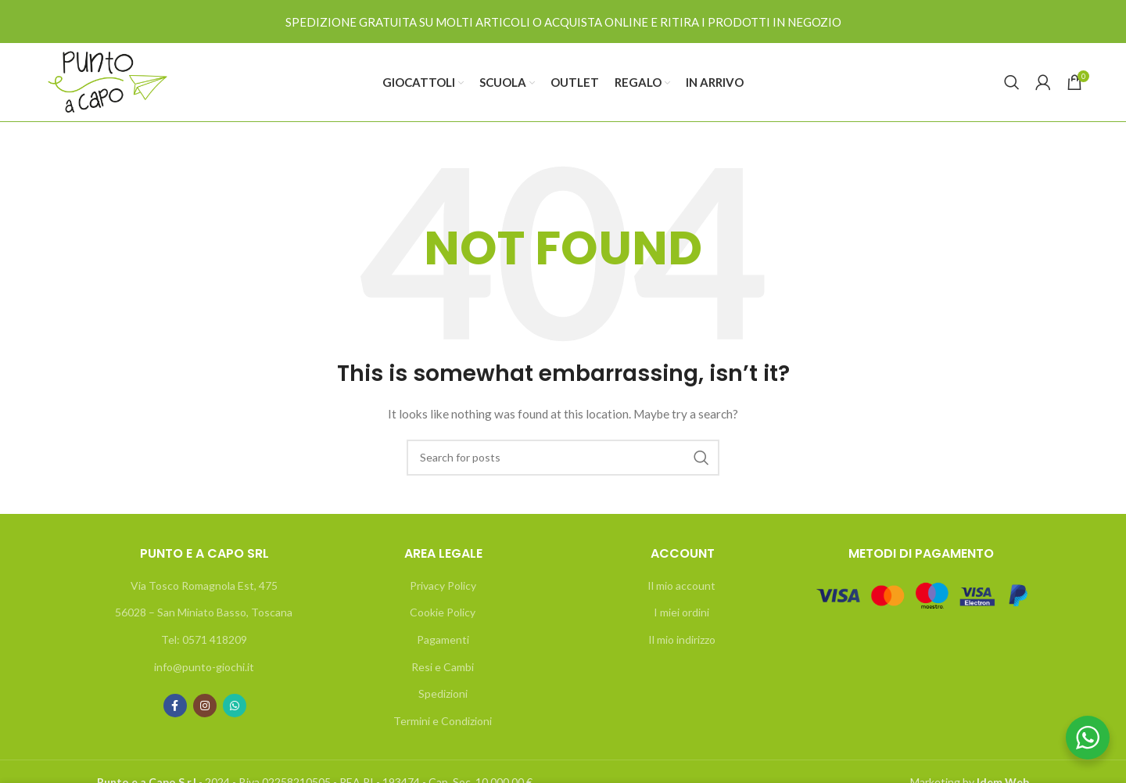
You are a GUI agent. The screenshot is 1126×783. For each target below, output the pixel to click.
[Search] (1011, 82)
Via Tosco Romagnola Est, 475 (204, 585)
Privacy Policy (443, 585)
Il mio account (681, 585)
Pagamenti (443, 639)
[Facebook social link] (175, 705)
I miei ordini (681, 612)
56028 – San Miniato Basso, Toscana (203, 612)
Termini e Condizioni (442, 720)
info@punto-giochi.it (204, 666)
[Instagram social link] (205, 705)
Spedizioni (443, 693)
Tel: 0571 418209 (204, 639)
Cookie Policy (442, 612)
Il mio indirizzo (681, 639)
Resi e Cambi (442, 666)
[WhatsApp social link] (234, 705)
